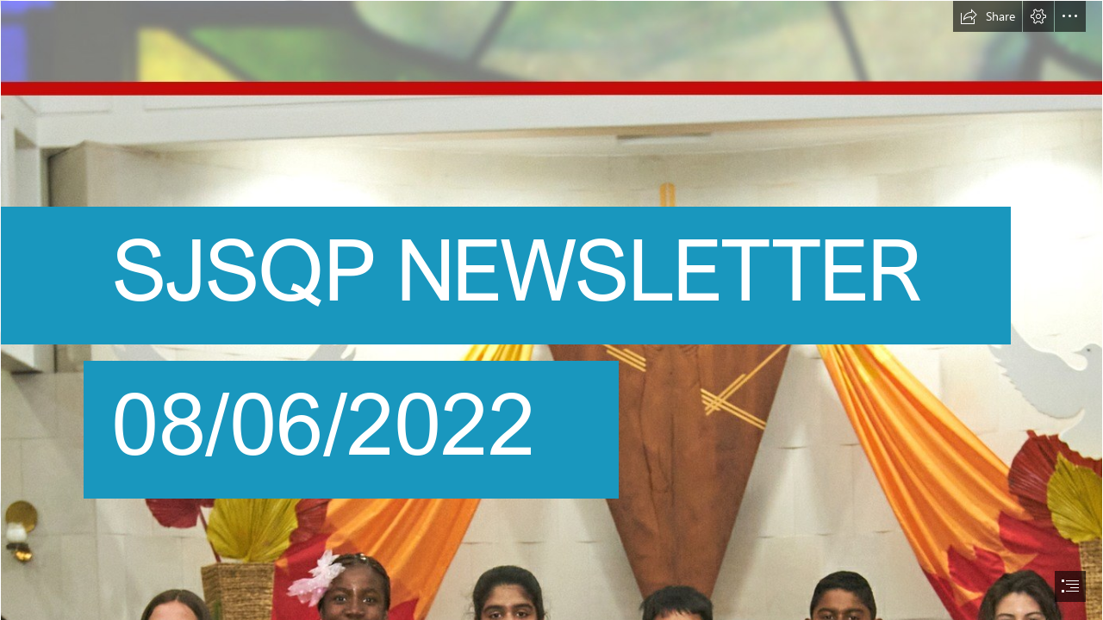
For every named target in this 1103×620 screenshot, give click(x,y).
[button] (987, 16)
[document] (551, 310)
